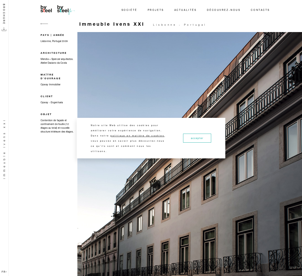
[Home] (58, 10)
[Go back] (44, 26)
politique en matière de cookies (137, 135)
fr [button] (4, 271)
